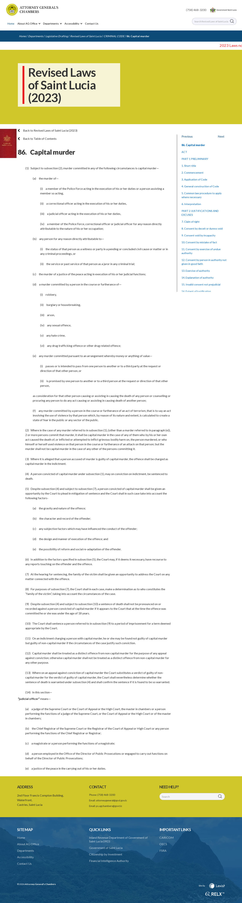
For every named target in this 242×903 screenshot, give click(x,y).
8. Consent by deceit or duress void (202, 228)
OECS (163, 844)
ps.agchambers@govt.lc (109, 806)
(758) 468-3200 (196, 10)
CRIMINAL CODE (114, 36)
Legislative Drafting (56, 36)
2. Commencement (192, 172)
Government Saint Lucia (227, 10)
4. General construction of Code (200, 186)
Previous (187, 136)
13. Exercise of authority (196, 270)
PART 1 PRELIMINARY (195, 158)
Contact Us (91, 23)
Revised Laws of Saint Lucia (85, 36)
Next (221, 136)
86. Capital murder (137, 36)
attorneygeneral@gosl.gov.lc (111, 800)
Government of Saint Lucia (106, 847)
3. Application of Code (194, 179)
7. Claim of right (191, 221)
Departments (35, 36)
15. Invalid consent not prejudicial (201, 284)
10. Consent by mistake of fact (199, 242)
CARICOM (166, 837)
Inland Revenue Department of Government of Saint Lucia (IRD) (118, 839)
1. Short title (189, 165)
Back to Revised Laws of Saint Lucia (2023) (47, 130)
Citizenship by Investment (105, 854)
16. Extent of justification (196, 291)
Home (10, 23)
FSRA (162, 850)
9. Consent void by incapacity (198, 235)
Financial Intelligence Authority (109, 860)
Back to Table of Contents (37, 138)
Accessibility (25, 857)
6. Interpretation (191, 204)
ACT (184, 152)
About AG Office (28, 844)
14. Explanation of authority (198, 277)
